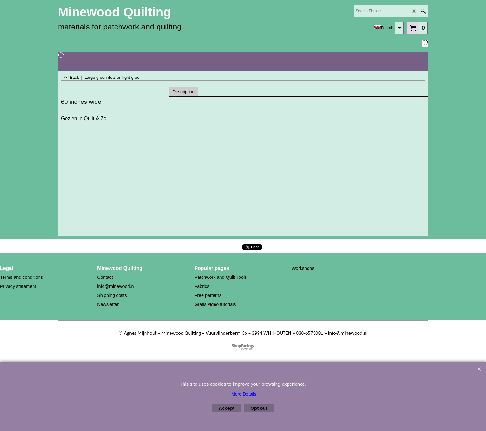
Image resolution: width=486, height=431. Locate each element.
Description (183, 91)
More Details (243, 394)
